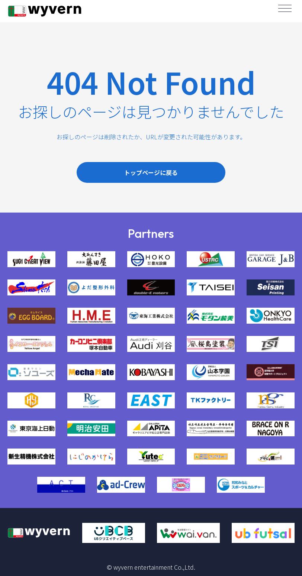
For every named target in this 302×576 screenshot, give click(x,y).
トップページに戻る (151, 172)
